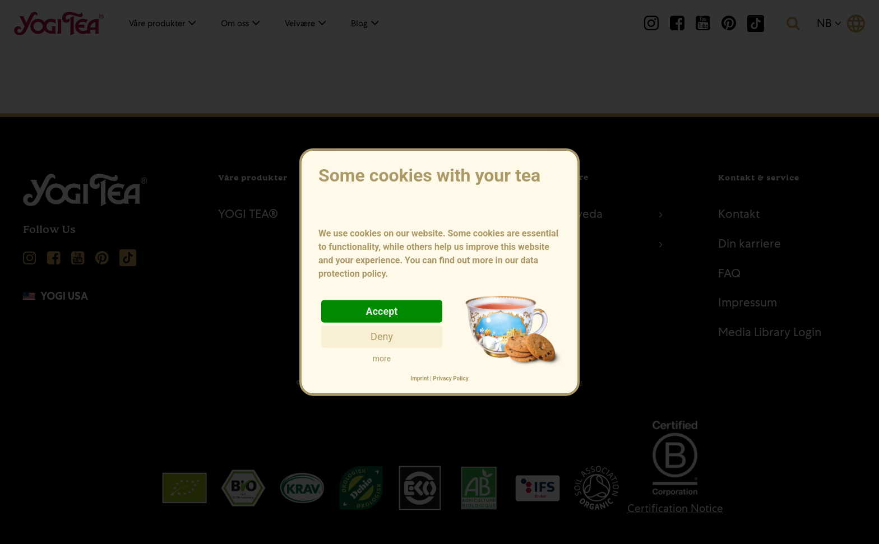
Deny (382, 336)
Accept (382, 311)
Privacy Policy (450, 378)
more (382, 358)
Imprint (419, 378)
